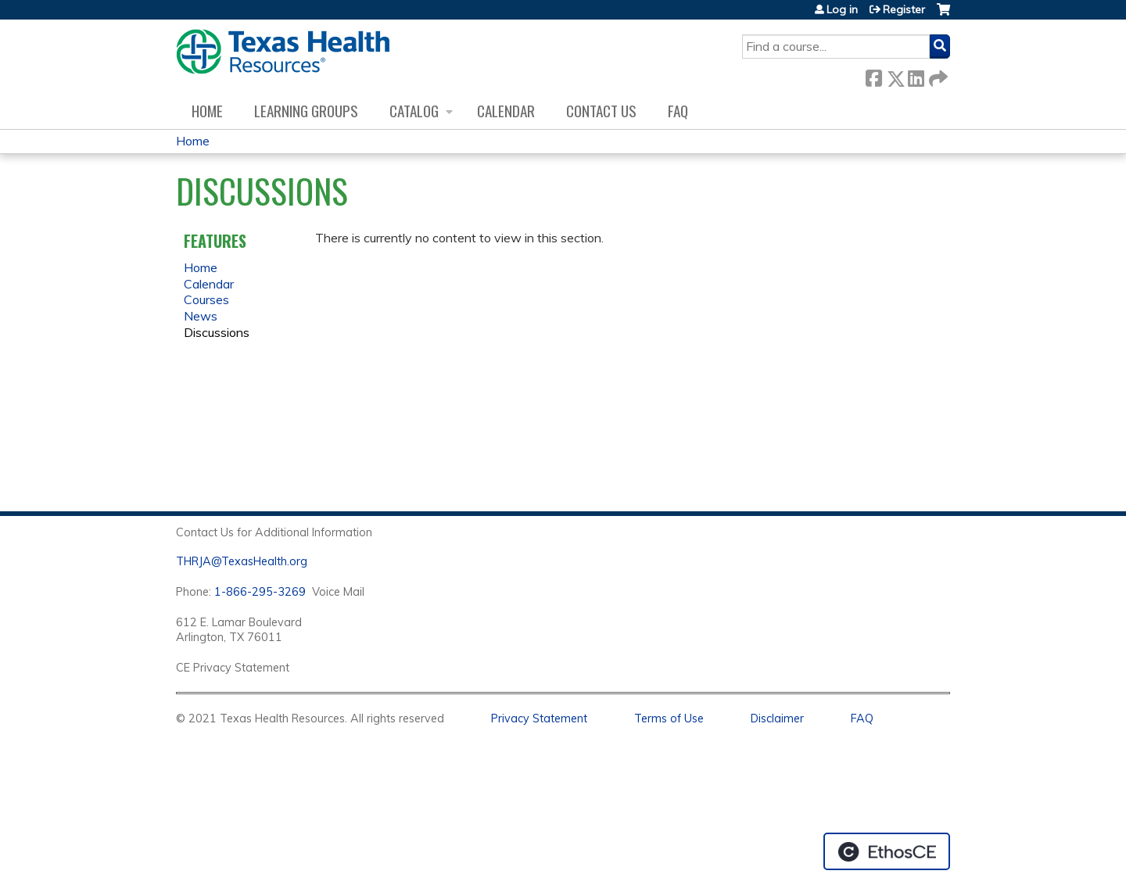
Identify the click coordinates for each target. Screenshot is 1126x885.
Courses (206, 299)
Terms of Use (669, 718)
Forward (937, 75)
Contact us (601, 110)
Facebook (873, 75)
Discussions (216, 332)
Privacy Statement (539, 718)
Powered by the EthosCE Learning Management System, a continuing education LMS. (886, 851)
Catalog (414, 110)
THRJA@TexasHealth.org (241, 561)
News (200, 316)
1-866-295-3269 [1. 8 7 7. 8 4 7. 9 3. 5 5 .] (260, 592)
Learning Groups (306, 110)
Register (904, 9)
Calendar (506, 110)
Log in (842, 9)
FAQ (678, 110)
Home (207, 110)
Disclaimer (777, 718)
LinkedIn (915, 75)
